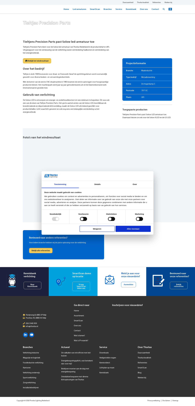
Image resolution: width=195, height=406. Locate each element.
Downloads (104, 353)
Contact (155, 9)
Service (119, 9)
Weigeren (97, 229)
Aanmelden (128, 285)
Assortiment (79, 316)
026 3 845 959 (31, 323)
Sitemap (175, 401)
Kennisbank (131, 9)
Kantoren (27, 368)
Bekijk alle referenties (41, 251)
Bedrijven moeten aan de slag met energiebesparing (75, 370)
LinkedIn (25, 334)
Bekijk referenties (179, 286)
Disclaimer (166, 401)
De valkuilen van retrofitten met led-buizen (76, 354)
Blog (139, 373)
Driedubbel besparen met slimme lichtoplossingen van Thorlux (74, 378)
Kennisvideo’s (104, 363)
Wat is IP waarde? (81, 341)
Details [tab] (97, 184)
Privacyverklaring (153, 401)
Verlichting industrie (31, 353)
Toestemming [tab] (60, 184)
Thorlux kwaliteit (143, 2)
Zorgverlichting (29, 383)
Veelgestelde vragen (107, 358)
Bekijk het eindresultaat (37, 61)
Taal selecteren (170, 9)
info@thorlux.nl (32, 326)
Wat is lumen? (79, 336)
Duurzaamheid (128, 2)
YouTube (31, 334)
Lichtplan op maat (106, 368)
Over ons (144, 9)
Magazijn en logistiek (31, 358)
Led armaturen (79, 9)
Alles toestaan (133, 229)
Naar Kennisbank (32, 286)
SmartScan (95, 9)
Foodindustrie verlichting (33, 363)
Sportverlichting (29, 378)
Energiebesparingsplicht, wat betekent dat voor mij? (77, 362)
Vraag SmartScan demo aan (81, 286)
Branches (108, 9)
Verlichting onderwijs (31, 373)
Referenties (157, 2)
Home (66, 9)
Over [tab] (135, 184)
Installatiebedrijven (31, 388)
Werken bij (168, 2)
